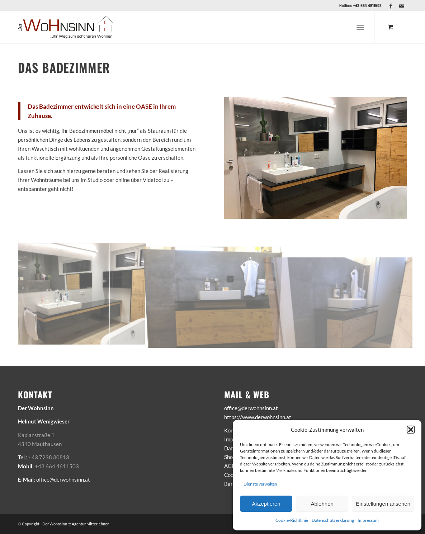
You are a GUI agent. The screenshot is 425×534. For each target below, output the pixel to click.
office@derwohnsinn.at (63, 479)
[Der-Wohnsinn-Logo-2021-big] (66, 27)
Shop (230, 457)
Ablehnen (322, 504)
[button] (410, 429)
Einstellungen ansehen (383, 504)
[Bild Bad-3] (348, 295)
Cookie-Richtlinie (291, 520)
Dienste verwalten (260, 484)
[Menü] (360, 27)
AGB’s (231, 466)
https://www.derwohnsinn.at (257, 417)
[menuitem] (362, 27)
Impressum (368, 520)
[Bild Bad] (84, 295)
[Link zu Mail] (401, 5)
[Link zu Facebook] (391, 5)
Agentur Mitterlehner (90, 523)
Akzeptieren (266, 504)
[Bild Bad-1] (216, 295)
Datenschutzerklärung (333, 520)
